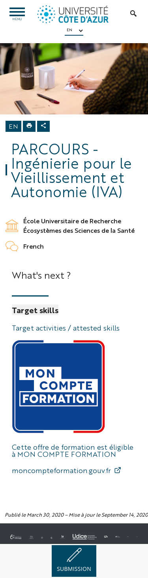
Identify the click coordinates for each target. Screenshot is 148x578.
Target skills (35, 309)
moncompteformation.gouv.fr (61, 470)
